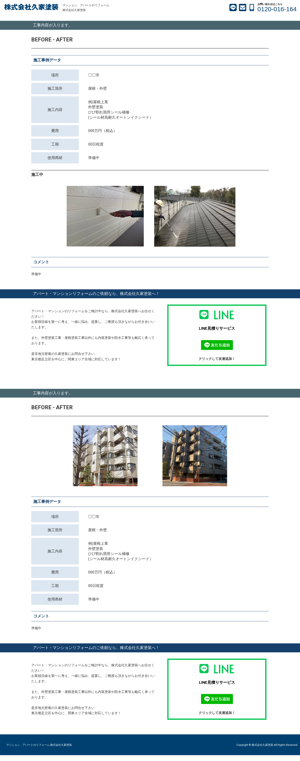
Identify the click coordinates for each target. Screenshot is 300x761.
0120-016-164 (277, 9)
